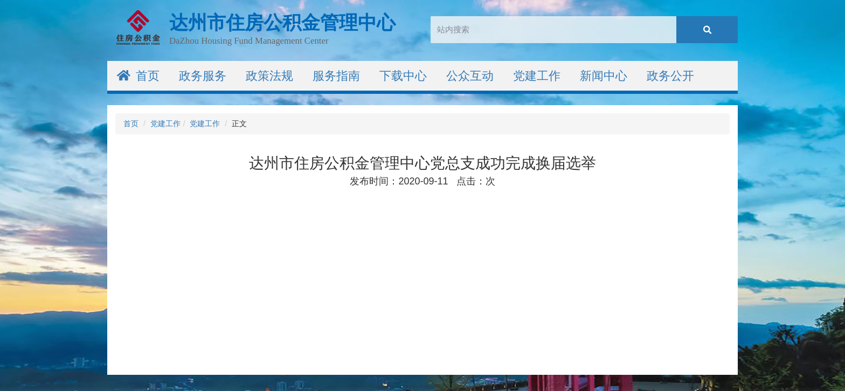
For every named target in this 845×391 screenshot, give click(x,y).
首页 (138, 76)
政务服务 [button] (202, 76)
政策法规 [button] (269, 76)
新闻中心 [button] (603, 76)
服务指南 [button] (336, 76)
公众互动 (470, 76)
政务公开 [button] (670, 76)
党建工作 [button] (536, 76)
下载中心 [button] (403, 76)
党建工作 (165, 123)
